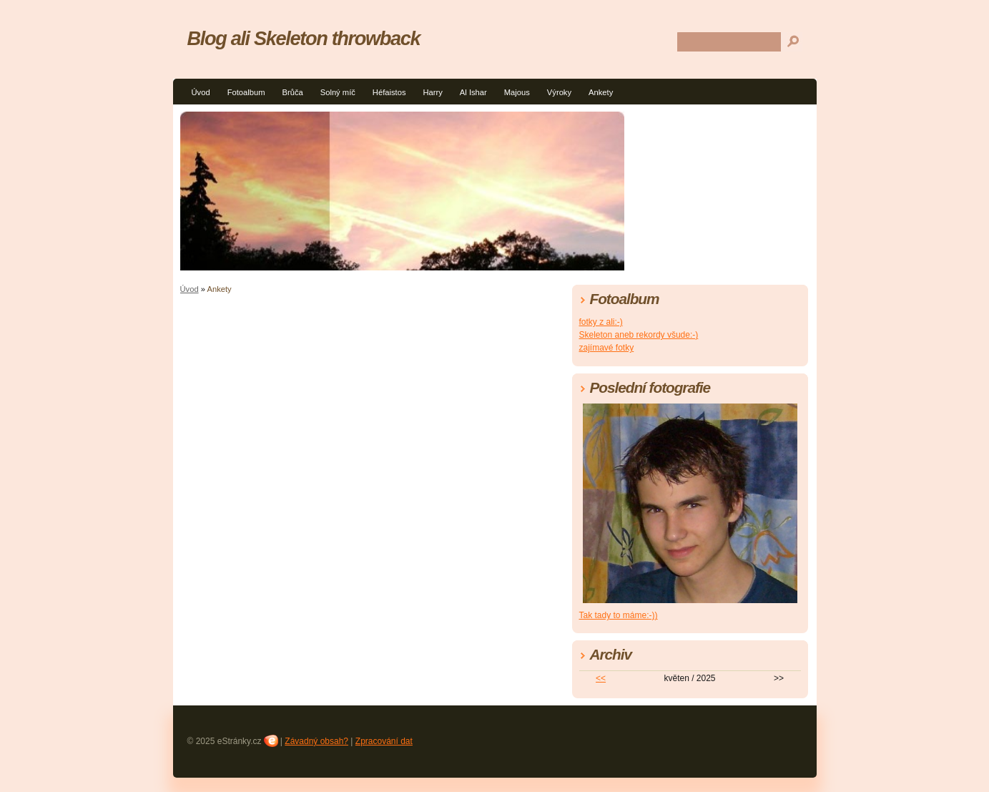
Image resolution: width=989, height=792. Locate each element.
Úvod (201, 92)
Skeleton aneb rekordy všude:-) (639, 335)
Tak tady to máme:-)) (618, 615)
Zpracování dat (384, 741)
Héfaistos (389, 92)
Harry (432, 92)
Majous (517, 92)
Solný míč (337, 92)
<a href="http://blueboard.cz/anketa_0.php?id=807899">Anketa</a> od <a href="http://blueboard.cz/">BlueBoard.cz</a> (351, 375)
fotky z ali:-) (601, 322)
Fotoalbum (246, 92)
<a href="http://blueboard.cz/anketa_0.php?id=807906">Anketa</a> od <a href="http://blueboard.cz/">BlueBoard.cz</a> (351, 497)
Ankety (601, 92)
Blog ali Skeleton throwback (303, 38)
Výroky (559, 92)
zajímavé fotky (606, 348)
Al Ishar (473, 92)
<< (601, 678)
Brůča (292, 92)
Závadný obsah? (316, 741)
